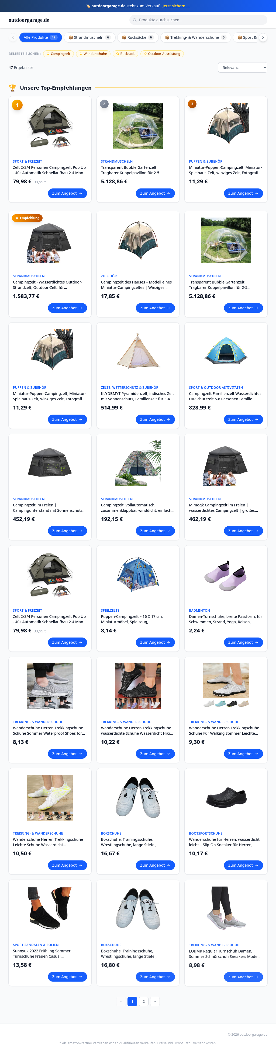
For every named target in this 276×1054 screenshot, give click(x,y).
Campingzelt (58, 53)
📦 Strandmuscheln (89, 37)
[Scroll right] (263, 37)
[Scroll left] (13, 37)
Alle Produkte (41, 37)
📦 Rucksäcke (138, 37)
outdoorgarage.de (29, 20)
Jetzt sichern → (176, 5)
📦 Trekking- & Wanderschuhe (196, 37)
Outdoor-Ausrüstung (162, 53)
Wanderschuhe (93, 53)
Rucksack (125, 53)
